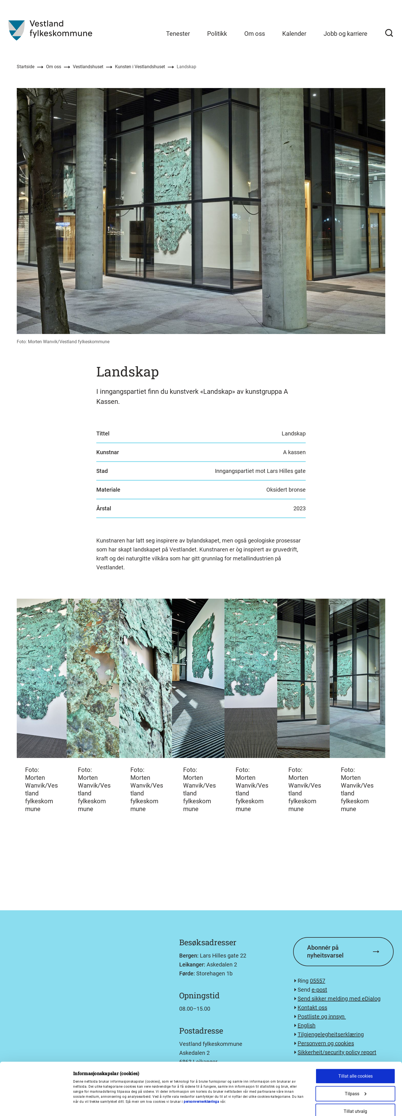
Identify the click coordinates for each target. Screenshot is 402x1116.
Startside (25, 66)
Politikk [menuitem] (217, 33)
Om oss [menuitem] (254, 33)
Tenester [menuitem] (178, 33)
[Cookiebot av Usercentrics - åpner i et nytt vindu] (36, 1105)
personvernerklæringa (201, 1053)
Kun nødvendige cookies (355, 1079)
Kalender (294, 33)
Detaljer (291, 1105)
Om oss (53, 66)
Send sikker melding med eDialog (339, 998)
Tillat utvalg (355, 1062)
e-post (319, 989)
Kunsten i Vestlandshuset (140, 66)
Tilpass (356, 1044)
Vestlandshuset (88, 66)
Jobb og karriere (345, 33)
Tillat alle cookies (355, 1027)
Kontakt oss (312, 1007)
